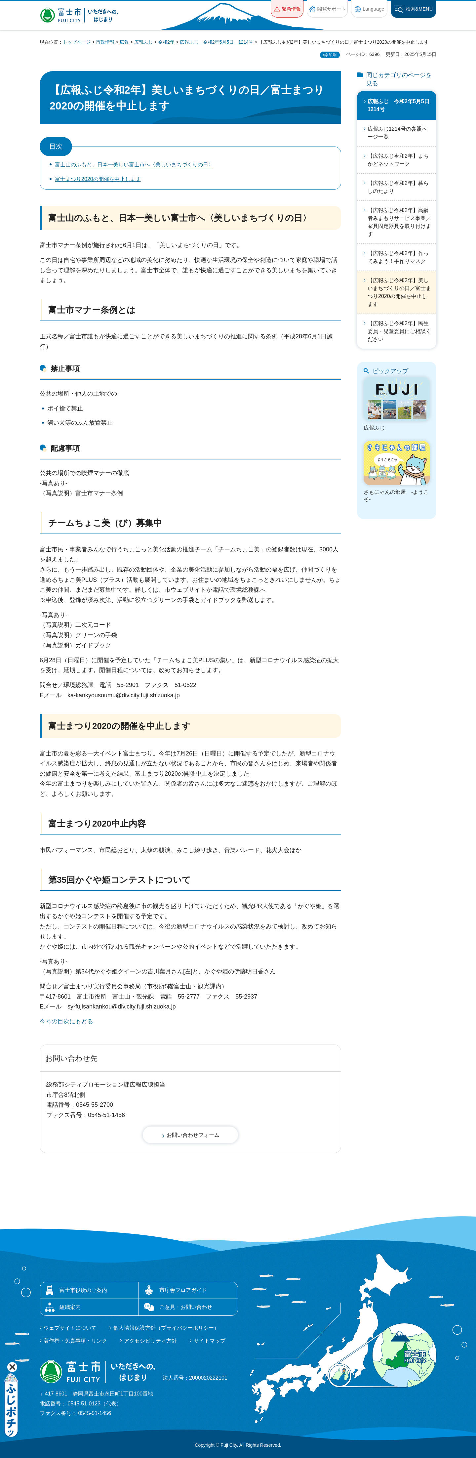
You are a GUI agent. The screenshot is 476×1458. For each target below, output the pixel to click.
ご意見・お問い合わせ (185, 1307)
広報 (124, 42)
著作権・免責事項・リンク (75, 1341)
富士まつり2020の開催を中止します (98, 179)
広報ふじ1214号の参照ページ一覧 (397, 133)
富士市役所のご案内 (83, 1290)
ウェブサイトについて (70, 1328)
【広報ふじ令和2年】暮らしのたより (398, 187)
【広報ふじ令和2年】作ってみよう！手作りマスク (398, 257)
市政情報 (105, 42)
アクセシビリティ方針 (150, 1341)
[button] (287, 9)
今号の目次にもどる (66, 1021)
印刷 (333, 55)
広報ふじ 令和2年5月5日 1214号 (217, 42)
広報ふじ (143, 42)
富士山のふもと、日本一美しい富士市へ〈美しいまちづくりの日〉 (134, 164)
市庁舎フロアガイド (183, 1290)
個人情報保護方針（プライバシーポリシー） (166, 1328)
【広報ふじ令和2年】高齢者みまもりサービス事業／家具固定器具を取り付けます (399, 222)
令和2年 (166, 42)
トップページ (77, 42)
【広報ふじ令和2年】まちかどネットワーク (398, 160)
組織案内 (70, 1307)
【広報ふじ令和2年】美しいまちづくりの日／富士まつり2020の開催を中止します (399, 292)
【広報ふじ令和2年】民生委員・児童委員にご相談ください (399, 331)
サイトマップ (209, 1341)
